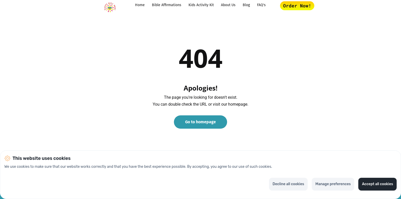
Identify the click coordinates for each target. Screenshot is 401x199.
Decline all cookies (288, 184)
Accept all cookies (377, 184)
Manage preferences (333, 184)
